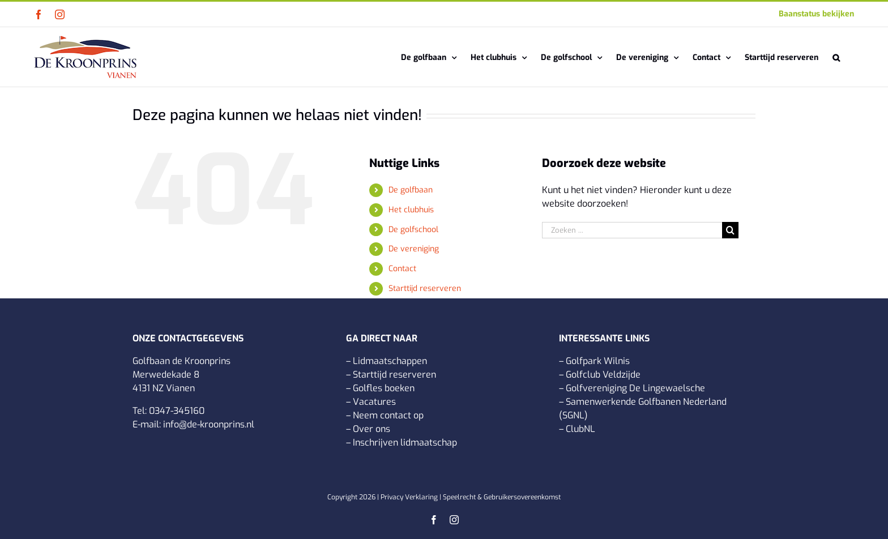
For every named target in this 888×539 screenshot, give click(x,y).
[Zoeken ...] (632, 230)
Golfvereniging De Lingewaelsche (635, 388)
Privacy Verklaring (409, 497)
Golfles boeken (384, 388)
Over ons (371, 429)
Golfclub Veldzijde (603, 374)
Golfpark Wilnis (598, 361)
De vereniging (413, 248)
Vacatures (374, 402)
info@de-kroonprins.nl (208, 424)
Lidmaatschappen (390, 361)
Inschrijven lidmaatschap (405, 442)
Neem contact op (388, 415)
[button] (836, 57)
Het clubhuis (411, 209)
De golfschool (413, 229)
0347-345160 (176, 411)
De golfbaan (410, 190)
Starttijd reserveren (424, 288)
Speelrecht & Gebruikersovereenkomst (502, 497)
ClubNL (580, 429)
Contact (402, 268)
